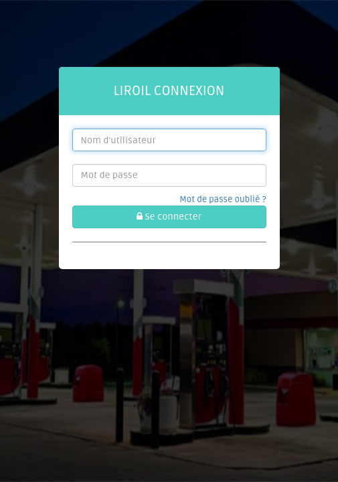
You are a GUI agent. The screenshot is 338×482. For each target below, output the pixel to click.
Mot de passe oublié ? (222, 199)
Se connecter (169, 216)
